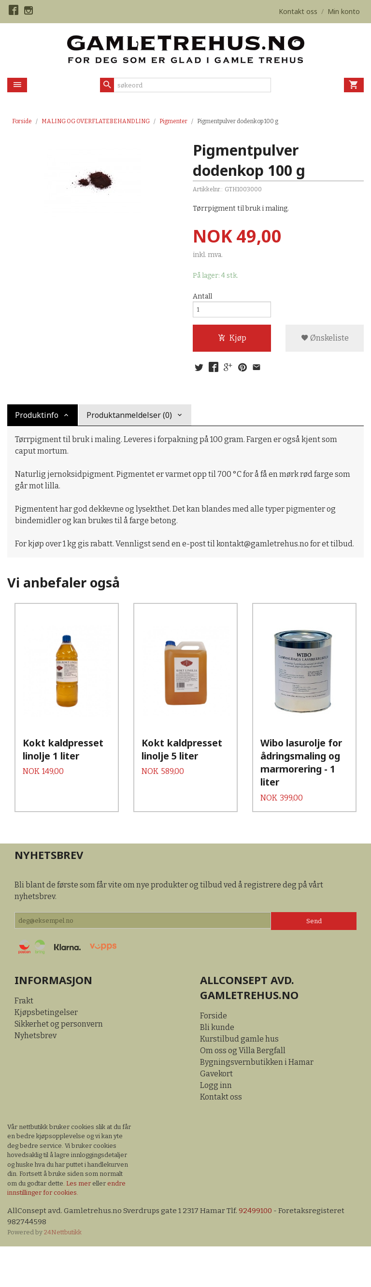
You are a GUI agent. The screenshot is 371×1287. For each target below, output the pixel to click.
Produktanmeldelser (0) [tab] (129, 419)
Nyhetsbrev (35, 1074)
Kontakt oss (221, 1136)
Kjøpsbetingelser (46, 1051)
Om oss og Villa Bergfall (242, 1089)
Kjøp (232, 340)
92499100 (259, 1250)
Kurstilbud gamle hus (239, 1078)
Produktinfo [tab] (36, 419)
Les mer (79, 1222)
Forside (22, 121)
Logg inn (216, 1124)
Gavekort (216, 1112)
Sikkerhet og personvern (58, 1063)
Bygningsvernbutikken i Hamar (257, 1101)
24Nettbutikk (63, 1272)
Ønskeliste (325, 340)
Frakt (23, 1039)
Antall (202, 297)
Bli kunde (217, 1066)
